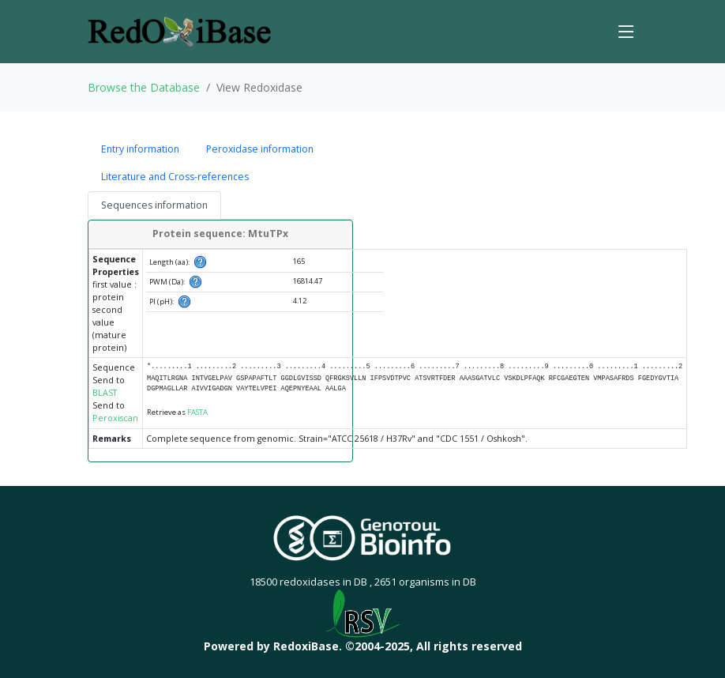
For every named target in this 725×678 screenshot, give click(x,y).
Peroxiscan (115, 418)
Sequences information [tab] (154, 205)
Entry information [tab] (140, 149)
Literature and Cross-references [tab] (175, 176)
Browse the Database (144, 87)
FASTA (197, 412)
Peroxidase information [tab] (260, 149)
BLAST (104, 392)
